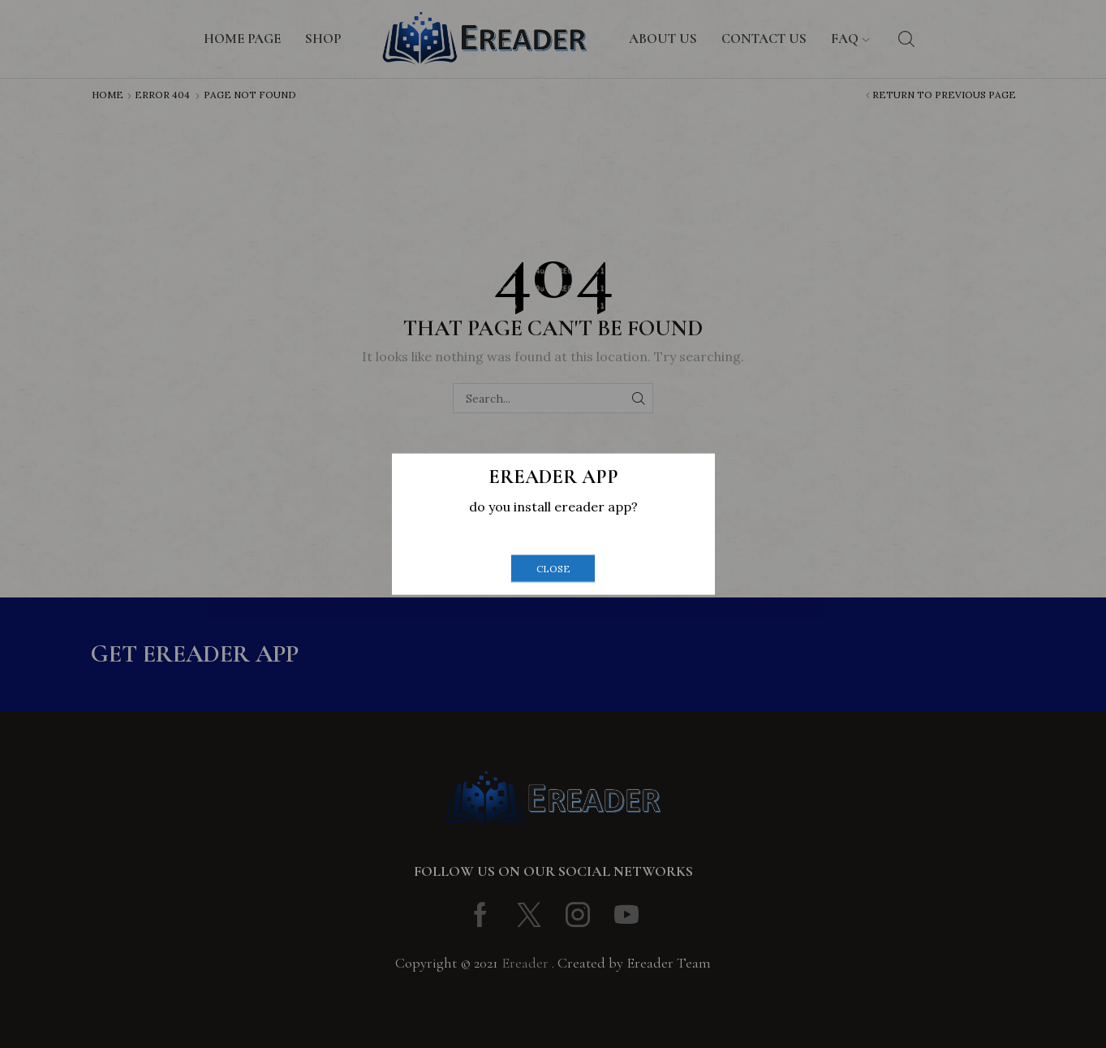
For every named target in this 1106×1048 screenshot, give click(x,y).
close (553, 568)
